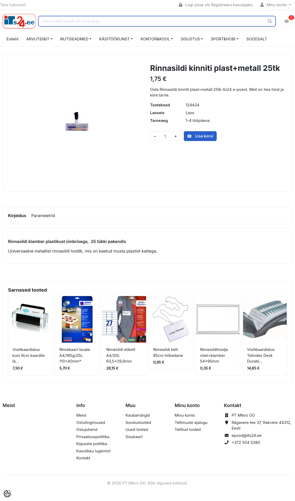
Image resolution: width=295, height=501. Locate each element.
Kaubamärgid (137, 415)
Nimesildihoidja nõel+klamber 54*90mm (214, 355)
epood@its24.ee (247, 435)
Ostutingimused (90, 422)
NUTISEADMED (74, 38)
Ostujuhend (86, 429)
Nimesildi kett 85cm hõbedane (168, 352)
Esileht (12, 38)
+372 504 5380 (246, 442)
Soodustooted (138, 422)
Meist (81, 415)
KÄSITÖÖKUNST (114, 38)
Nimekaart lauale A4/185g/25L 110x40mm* (74, 355)
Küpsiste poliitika (91, 443)
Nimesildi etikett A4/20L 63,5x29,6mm (120, 355)
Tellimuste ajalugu (191, 422)
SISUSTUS (190, 38)
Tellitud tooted (188, 429)
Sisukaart (133, 436)
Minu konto (274, 4)
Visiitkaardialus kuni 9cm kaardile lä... (28, 355)
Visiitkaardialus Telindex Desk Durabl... (261, 355)
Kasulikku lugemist (93, 450)
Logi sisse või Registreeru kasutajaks (216, 4)
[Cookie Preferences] (7, 493)
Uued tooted (136, 429)
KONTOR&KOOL (155, 38)
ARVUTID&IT (37, 38)
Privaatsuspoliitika (92, 436)
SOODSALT (256, 38)
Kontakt (83, 457)
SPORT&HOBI (223, 38)
